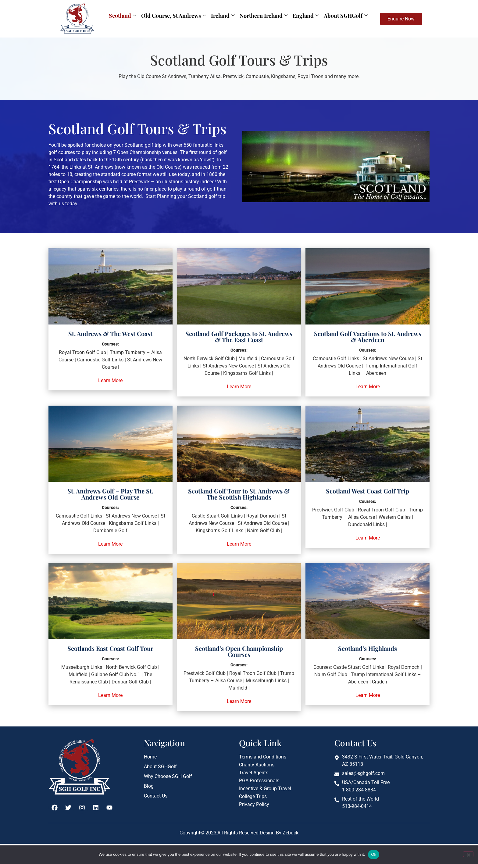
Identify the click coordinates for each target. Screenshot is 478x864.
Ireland (223, 15)
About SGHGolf (346, 15)
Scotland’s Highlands (367, 648)
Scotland (122, 15)
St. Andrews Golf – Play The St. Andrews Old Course (110, 494)
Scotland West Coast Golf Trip (367, 491)
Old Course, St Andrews (173, 15)
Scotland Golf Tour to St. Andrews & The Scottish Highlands (239, 494)
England (306, 15)
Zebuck (289, 833)
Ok (373, 854)
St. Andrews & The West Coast (110, 333)
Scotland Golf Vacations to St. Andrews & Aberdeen (367, 336)
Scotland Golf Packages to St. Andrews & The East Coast (238, 336)
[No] (468, 854)
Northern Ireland (264, 15)
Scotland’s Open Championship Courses (239, 651)
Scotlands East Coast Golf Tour (110, 648)
